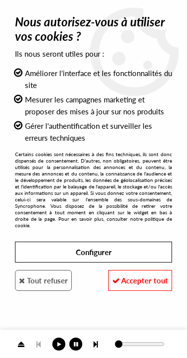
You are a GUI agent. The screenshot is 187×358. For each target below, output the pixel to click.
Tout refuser (43, 280)
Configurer (94, 252)
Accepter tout (140, 280)
